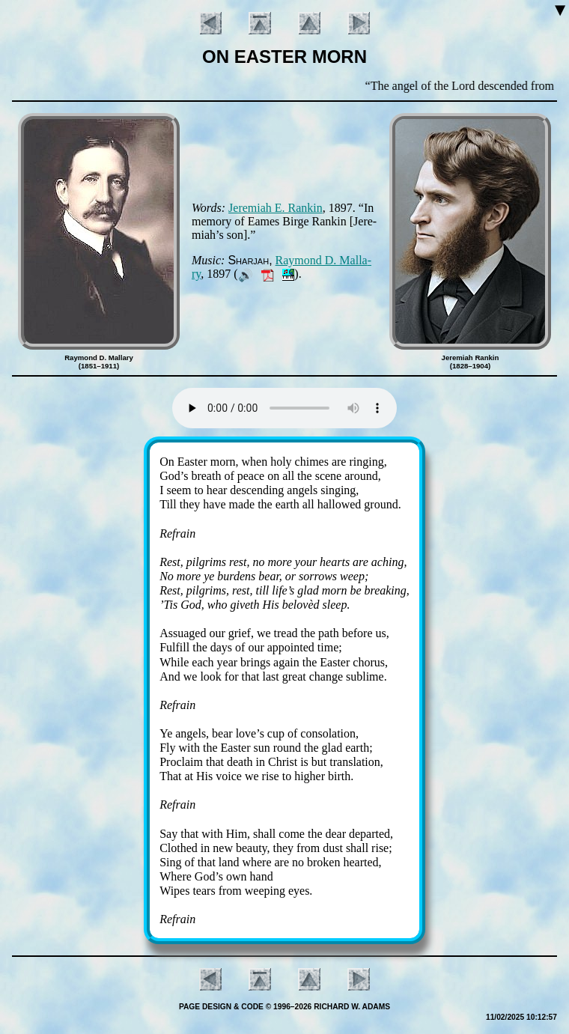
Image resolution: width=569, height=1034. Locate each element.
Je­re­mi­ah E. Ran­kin (275, 207)
